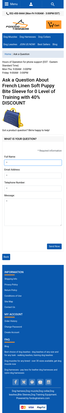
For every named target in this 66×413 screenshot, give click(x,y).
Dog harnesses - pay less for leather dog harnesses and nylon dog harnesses (30, 371)
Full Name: (10, 156)
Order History (10, 321)
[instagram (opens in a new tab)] (48, 382)
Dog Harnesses (28, 36)
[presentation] (27, 235)
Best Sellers (44, 44)
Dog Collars (44, 36)
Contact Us (9, 307)
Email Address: (12, 169)
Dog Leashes (10, 44)
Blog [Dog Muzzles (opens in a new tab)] (6, 346)
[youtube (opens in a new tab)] (40, 382)
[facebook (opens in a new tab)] (16, 382)
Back (6, 256)
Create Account (11, 332)
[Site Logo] (18, 24)
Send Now (54, 246)
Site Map (8, 301)
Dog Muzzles (10, 36)
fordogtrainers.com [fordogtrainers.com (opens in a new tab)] (39, 398)
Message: (9, 195)
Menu (11, 4)
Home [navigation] (8, 54)
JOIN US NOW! (27, 44)
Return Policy (10, 290)
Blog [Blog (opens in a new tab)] (55, 44)
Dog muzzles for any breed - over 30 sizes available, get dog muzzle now (32, 363)
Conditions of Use (13, 296)
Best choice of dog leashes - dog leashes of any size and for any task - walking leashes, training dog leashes (31, 354)
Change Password (13, 327)
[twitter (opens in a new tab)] (24, 382)
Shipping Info (10, 279)
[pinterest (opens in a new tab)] (32, 382)
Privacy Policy (11, 284)
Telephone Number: (14, 182)
